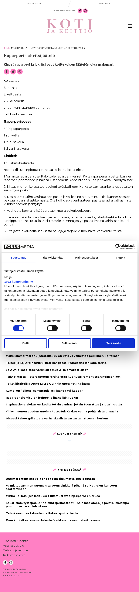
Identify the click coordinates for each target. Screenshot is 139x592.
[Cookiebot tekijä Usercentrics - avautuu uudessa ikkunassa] (118, 247)
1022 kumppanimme (18, 281)
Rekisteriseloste (14, 556)
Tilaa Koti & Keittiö (16, 541)
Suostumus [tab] (18, 257)
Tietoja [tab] (120, 257)
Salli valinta (69, 343)
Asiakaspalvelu (13, 546)
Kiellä (25, 343)
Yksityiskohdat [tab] (52, 257)
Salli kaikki (113, 343)
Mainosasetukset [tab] (86, 257)
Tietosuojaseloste (15, 551)
